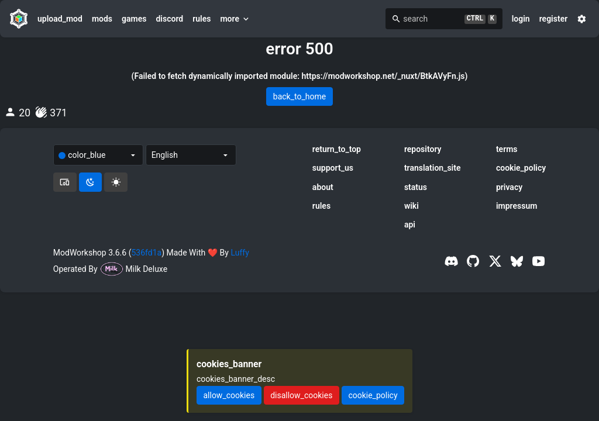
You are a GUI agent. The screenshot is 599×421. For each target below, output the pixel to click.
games (134, 18)
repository (423, 149)
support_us (332, 167)
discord (169, 18)
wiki (411, 205)
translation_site (432, 167)
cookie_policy (521, 167)
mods (102, 18)
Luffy (239, 252)
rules (201, 18)
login (521, 18)
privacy (509, 187)
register (553, 18)
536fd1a (146, 252)
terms (507, 149)
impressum (517, 205)
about (322, 187)
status (415, 187)
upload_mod (59, 18)
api (409, 224)
